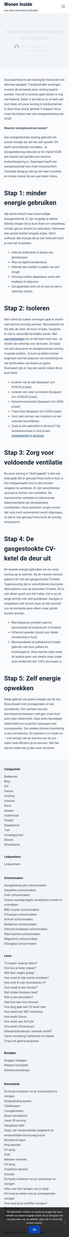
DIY (6, 786)
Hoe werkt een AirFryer (19, 1021)
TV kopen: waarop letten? (20, 963)
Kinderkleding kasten (18, 1101)
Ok (34, 1229)
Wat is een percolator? (18, 997)
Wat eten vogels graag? (19, 973)
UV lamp (9, 1164)
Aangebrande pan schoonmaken (25, 885)
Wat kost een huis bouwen (21, 1002)
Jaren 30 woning (15, 1120)
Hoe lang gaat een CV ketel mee (25, 1007)
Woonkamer (12, 844)
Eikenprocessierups (17, 1070)
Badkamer (10, 776)
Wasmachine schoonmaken (22, 934)
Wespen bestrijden (16, 1065)
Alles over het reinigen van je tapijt (26, 1189)
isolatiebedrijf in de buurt (28, 435)
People (8, 820)
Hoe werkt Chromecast (19, 1026)
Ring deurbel (12, 1145)
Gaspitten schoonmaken (20, 890)
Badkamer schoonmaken (20, 924)
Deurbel (9, 1174)
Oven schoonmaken (17, 895)
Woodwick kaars (15, 1140)
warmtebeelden (14, 339)
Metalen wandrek (15, 1159)
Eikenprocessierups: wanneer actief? (28, 1031)
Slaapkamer (12, 825)
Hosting (9, 796)
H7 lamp (9, 1150)
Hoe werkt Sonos (15, 1016)
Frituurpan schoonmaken (20, 914)
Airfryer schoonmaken (18, 919)
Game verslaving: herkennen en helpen (29, 1036)
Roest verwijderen (15, 1115)
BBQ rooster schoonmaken (21, 909)
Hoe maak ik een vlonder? (21, 987)
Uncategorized (38, 50)
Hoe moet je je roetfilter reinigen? (25, 1203)
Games (8, 791)
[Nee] (64, 1222)
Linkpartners (12, 864)
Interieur (9, 801)
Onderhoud (11, 815)
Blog (25, 50)
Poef (7, 1154)
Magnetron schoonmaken (21, 939)
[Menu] (63, 6)
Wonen (8, 840)
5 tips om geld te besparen (21, 1041)
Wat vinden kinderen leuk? (21, 992)
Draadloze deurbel (16, 1169)
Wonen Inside (18, 4)
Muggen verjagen (15, 1060)
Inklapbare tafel (14, 1125)
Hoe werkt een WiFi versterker (23, 1011)
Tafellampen (12, 1106)
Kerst (7, 805)
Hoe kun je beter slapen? (20, 968)
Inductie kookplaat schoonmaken (25, 929)
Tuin (7, 830)
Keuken (9, 810)
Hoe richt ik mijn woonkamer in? (25, 982)
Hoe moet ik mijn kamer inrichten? (26, 978)
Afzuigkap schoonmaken (20, 943)
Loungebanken (14, 1111)
